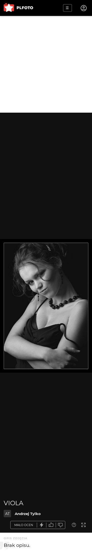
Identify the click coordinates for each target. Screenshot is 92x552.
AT (7, 513)
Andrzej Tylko (28, 513)
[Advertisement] (46, 64)
